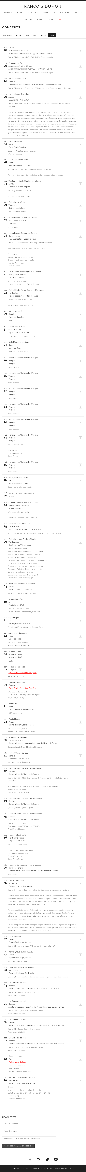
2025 (18, 35)
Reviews (28, 19)
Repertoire (65, 13)
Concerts (8, 13)
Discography (49, 13)
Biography (33, 13)
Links (39, 19)
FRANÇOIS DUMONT (43, 6)
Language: (60, 19)
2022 (43, 35)
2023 (35, 35)
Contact (50, 19)
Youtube (56, 1159)
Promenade (15, 1168)
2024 (27, 35)
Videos (20, 13)
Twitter (47, 1159)
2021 (51, 35)
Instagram (38, 1159)
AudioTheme (46, 1168)
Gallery (78, 13)
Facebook (30, 1159)
